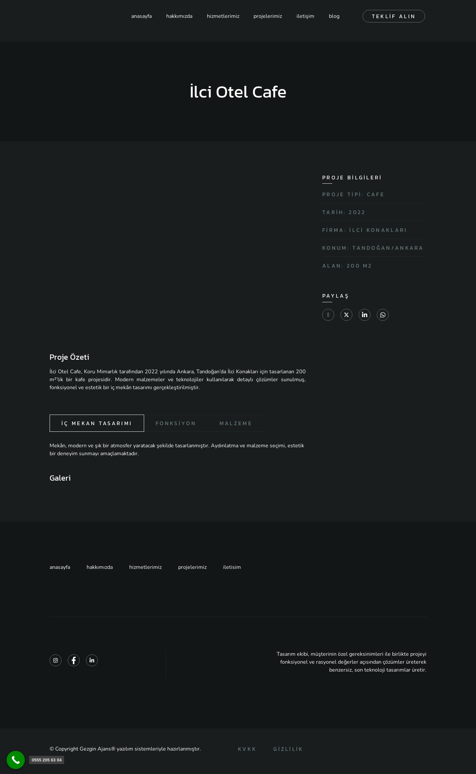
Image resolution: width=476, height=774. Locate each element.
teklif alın (394, 16)
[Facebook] (74, 661)
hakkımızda (177, 16)
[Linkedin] (92, 661)
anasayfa (139, 16)
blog (333, 16)
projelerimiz (266, 16)
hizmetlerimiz (221, 16)
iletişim (304, 16)
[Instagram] (55, 661)
